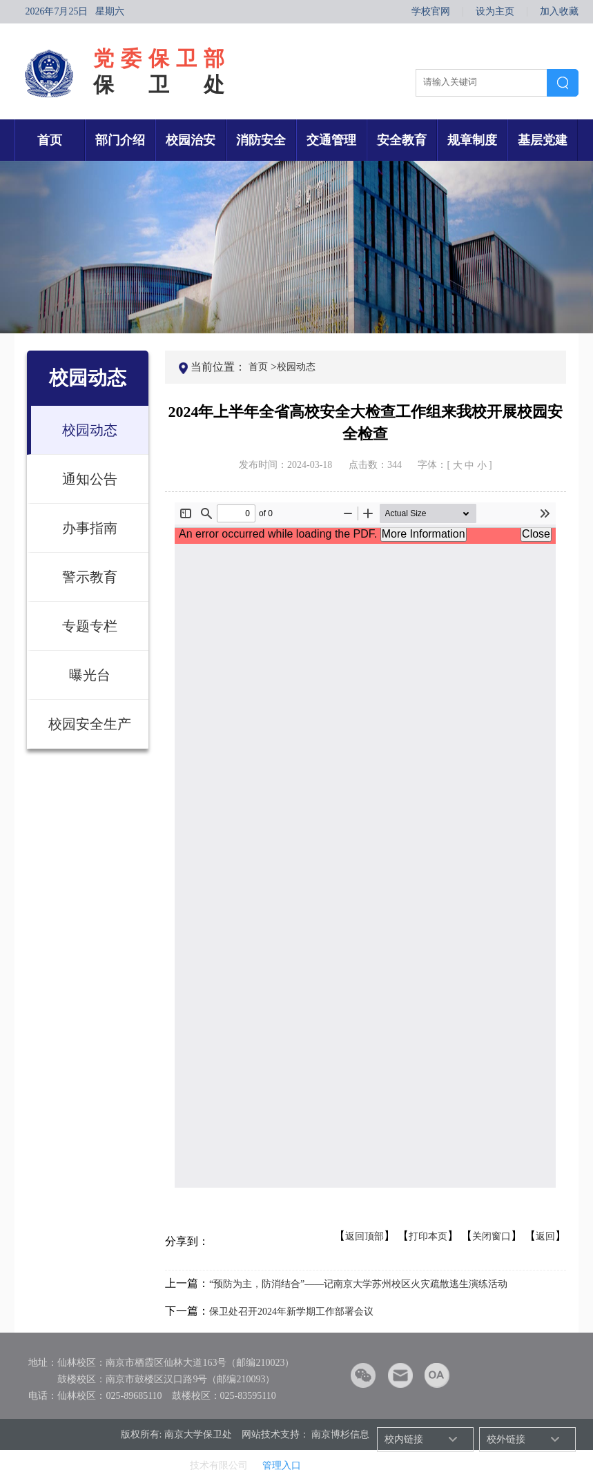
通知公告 (89, 479)
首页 (49, 140)
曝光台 (89, 675)
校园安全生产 (89, 724)
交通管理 (331, 140)
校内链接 (404, 1439)
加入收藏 (559, 12)
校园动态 (89, 430)
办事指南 (89, 528)
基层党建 (542, 140)
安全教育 (402, 140)
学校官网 (430, 12)
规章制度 (472, 140)
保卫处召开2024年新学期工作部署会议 (291, 1311)
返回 (545, 1236)
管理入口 (281, 1465)
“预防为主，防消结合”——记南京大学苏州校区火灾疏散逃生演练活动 (358, 1284)
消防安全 (261, 140)
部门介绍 (120, 140)
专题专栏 (89, 626)
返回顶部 (364, 1236)
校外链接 (506, 1439)
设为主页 (495, 12)
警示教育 (89, 577)
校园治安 (190, 140)
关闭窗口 (491, 1236)
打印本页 (428, 1236)
